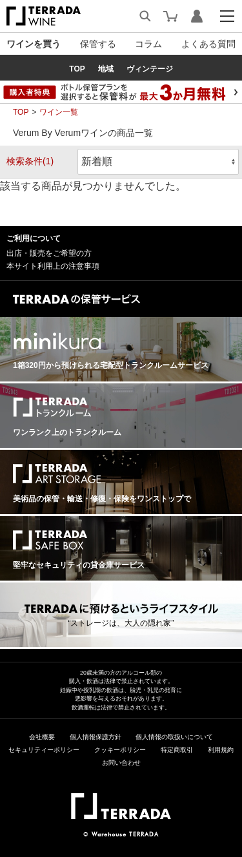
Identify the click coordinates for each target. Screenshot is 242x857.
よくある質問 (208, 44)
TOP (20, 112)
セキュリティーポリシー (43, 749)
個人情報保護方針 (95, 736)
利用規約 (221, 749)
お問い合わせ (121, 762)
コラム (148, 44)
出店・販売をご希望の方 (49, 253)
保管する (98, 44)
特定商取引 (177, 749)
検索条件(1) (30, 161)
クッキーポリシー (120, 749)
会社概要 (42, 736)
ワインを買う (33, 44)
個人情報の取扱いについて (174, 736)
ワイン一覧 (58, 112)
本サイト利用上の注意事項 (52, 266)
